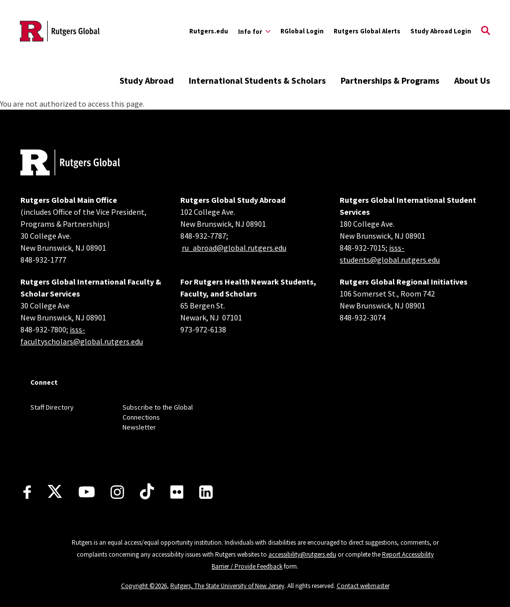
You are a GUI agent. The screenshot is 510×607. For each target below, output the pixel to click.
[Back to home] (70, 164)
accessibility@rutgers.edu (302, 554)
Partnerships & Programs (390, 80)
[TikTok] (147, 491)
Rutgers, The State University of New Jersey (227, 586)
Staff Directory (52, 407)
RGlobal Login (302, 31)
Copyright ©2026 (144, 586)
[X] (55, 491)
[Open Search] (485, 31)
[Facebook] (27, 492)
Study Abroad (147, 80)
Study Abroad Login (440, 31)
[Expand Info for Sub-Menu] (254, 31)
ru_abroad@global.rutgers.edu (234, 248)
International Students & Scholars (257, 80)
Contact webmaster (363, 586)
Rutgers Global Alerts (367, 31)
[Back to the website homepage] (60, 31)
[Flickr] (177, 491)
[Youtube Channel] (87, 491)
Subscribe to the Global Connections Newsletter (158, 417)
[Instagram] (117, 492)
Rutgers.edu (208, 31)
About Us (472, 80)
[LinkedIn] (206, 492)
